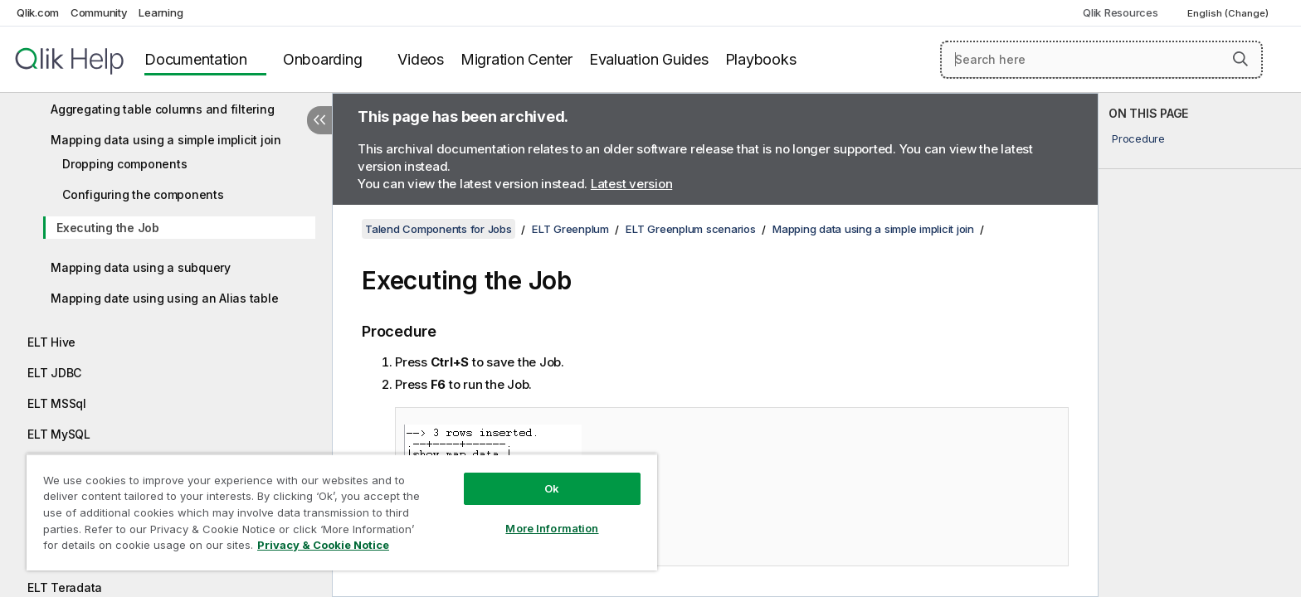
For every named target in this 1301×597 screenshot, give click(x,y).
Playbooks (761, 59)
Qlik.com (38, 12)
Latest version (632, 184)
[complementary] (1200, 345)
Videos (420, 59)
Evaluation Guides (649, 59)
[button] (1240, 59)
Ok (551, 488)
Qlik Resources (1120, 12)
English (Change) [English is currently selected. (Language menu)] (1229, 13)
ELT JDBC (54, 373)
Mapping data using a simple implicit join (166, 140)
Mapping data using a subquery (141, 267)
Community (99, 12)
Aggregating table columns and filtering (162, 109)
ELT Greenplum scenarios (690, 228)
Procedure (1138, 138)
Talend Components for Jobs (438, 228)
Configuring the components (143, 194)
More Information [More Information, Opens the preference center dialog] (551, 528)
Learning (161, 12)
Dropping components (124, 164)
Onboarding (323, 59)
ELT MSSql (56, 403)
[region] (342, 512)
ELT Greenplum (570, 228)
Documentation (195, 59)
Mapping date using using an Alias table (164, 298)
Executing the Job (107, 228)
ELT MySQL (58, 434)
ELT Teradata (64, 587)
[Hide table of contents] (319, 120)
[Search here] (1101, 59)
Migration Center (516, 59)
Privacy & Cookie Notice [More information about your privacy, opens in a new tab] (323, 544)
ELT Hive (51, 342)
